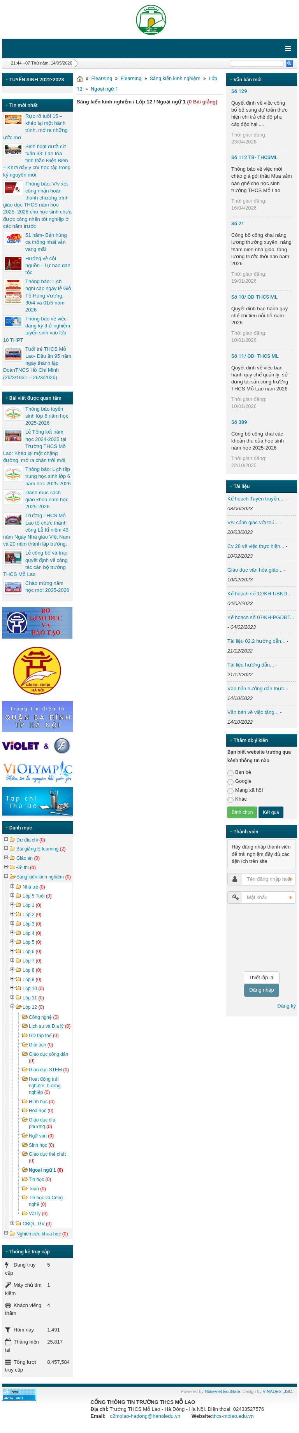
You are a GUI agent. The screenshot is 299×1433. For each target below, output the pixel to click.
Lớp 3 (32, 924)
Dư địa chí (30, 840)
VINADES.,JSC (277, 1391)
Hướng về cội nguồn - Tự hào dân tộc (47, 265)
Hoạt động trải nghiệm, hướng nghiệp (44, 1085)
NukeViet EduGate (222, 1391)
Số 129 (239, 91)
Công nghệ (44, 1017)
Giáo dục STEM (49, 1070)
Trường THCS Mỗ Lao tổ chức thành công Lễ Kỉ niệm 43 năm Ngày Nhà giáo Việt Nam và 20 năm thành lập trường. (36, 530)
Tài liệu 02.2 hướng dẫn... (256, 641)
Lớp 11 (33, 998)
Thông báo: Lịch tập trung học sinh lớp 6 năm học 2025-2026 (47, 476)
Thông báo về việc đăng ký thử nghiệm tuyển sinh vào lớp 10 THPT (36, 329)
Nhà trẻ (34, 887)
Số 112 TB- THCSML (254, 157)
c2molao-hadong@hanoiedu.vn (145, 1416)
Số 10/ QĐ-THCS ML (254, 297)
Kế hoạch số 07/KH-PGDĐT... (260, 617)
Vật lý (38, 1213)
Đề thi (26, 867)
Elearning (101, 78)
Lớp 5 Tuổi (37, 896)
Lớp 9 (32, 979)
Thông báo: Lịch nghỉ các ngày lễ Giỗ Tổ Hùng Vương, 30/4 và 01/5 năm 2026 (48, 295)
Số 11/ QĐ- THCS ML (255, 356)
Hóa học (41, 1110)
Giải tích (41, 1045)
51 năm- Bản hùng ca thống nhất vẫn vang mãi (46, 242)
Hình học (42, 1101)
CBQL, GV (37, 1224)
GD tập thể (44, 1035)
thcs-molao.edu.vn (232, 1416)
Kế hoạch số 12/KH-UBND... (259, 594)
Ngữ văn (41, 1136)
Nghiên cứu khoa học (42, 1234)
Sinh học (41, 1145)
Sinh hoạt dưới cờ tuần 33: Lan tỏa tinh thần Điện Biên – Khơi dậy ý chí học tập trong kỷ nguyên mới (36, 160)
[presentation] (259, 938)
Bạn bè (239, 772)
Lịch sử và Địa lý (49, 1026)
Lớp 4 (32, 933)
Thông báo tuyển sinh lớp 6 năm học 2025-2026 (47, 416)
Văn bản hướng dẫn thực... (257, 688)
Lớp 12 (33, 1007)
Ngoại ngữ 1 (104, 89)
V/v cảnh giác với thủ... (253, 522)
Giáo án (28, 858)
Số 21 (237, 223)
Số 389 (239, 422)
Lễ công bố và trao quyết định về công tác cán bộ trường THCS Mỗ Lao (35, 563)
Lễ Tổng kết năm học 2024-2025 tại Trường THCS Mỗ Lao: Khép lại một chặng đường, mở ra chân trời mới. (35, 446)
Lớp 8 (32, 970)
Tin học (40, 1179)
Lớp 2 (32, 914)
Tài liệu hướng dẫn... (250, 665)
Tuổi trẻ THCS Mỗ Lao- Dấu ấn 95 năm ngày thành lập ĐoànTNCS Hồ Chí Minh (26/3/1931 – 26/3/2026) (37, 363)
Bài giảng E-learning (40, 849)
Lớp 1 (32, 905)
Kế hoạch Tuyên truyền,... (256, 499)
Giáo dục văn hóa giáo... (255, 570)
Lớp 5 (32, 942)
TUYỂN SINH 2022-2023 (36, 79)
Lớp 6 (32, 951)
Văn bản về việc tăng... (253, 712)
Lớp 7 (32, 961)
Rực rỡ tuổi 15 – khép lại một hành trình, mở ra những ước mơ (35, 126)
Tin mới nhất (23, 105)
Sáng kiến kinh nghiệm (175, 78)
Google (239, 781)
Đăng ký (286, 1006)
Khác (237, 799)
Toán (37, 1189)
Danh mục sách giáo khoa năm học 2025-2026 (47, 499)
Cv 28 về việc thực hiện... (255, 546)
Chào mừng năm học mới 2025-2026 (47, 586)
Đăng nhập (261, 990)
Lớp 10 (33, 988)
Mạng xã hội (245, 790)
